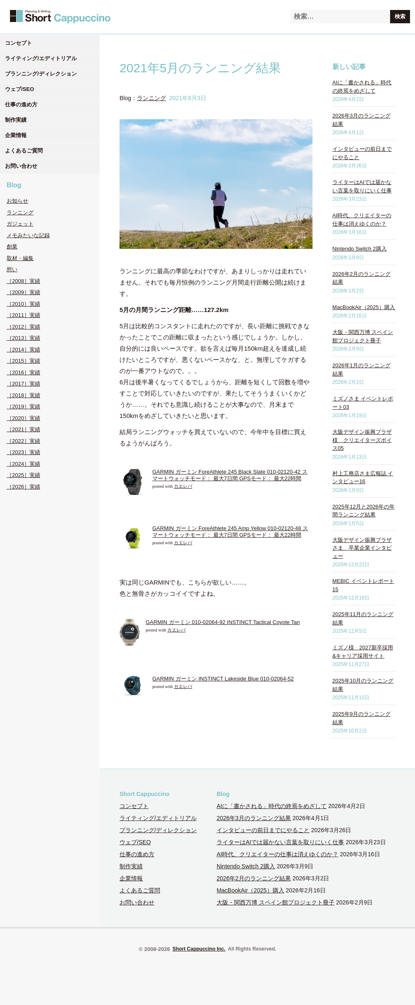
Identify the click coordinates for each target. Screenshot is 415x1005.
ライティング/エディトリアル (41, 58)
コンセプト (18, 43)
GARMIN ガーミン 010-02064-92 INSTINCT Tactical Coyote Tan (223, 622)
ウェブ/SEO (19, 89)
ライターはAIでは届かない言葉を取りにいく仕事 (280, 842)
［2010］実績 (23, 304)
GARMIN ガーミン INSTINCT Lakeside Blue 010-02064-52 (223, 679)
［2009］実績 (23, 292)
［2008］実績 (23, 281)
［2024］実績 (23, 464)
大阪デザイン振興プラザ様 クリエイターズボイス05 (362, 440)
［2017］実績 (23, 384)
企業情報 (16, 135)
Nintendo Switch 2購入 (359, 249)
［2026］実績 (23, 487)
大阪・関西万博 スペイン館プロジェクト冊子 (275, 902)
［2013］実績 (23, 338)
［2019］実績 (23, 406)
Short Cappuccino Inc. (199, 949)
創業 (12, 246)
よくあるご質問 (24, 150)
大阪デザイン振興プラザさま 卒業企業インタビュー (362, 548)
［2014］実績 (23, 349)
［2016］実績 (23, 372)
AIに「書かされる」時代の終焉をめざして (272, 806)
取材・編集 (20, 258)
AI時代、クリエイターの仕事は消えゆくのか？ (277, 854)
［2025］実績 (23, 475)
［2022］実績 (23, 441)
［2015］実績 (23, 361)
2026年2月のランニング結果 (254, 878)
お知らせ (17, 201)
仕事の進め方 (21, 104)
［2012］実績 (23, 327)
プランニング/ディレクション (41, 74)
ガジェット (20, 224)
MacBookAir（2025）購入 (363, 307)
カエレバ (183, 486)
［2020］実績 (23, 418)
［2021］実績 (23, 429)
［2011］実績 (23, 315)
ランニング (20, 212)
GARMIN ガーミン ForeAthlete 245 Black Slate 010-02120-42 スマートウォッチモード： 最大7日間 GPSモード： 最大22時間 (230, 475)
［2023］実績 (23, 452)
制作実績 (16, 120)
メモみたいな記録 (28, 235)
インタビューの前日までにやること (263, 830)
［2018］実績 (23, 395)
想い (12, 269)
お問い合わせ (21, 166)
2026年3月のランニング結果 (254, 818)
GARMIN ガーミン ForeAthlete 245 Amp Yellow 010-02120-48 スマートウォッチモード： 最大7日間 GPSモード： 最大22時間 (230, 531)
